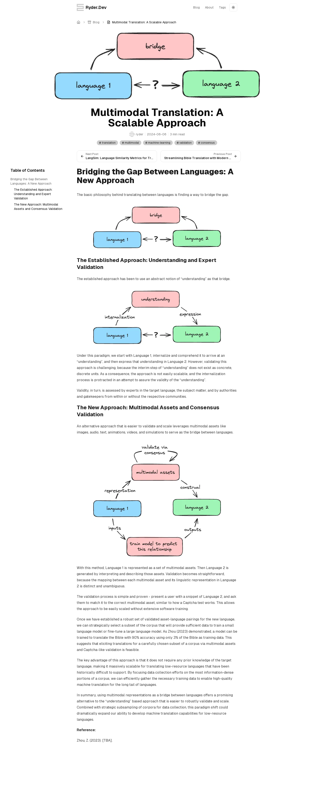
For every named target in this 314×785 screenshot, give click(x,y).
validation (184, 142)
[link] (141, 22)
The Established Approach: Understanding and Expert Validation (33, 194)
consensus (206, 142)
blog (196, 7)
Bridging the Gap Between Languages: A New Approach (30, 181)
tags (222, 7)
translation (107, 142)
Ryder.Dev (92, 7)
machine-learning (157, 142)
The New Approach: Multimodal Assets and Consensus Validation (38, 207)
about (209, 7)
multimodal (130, 142)
